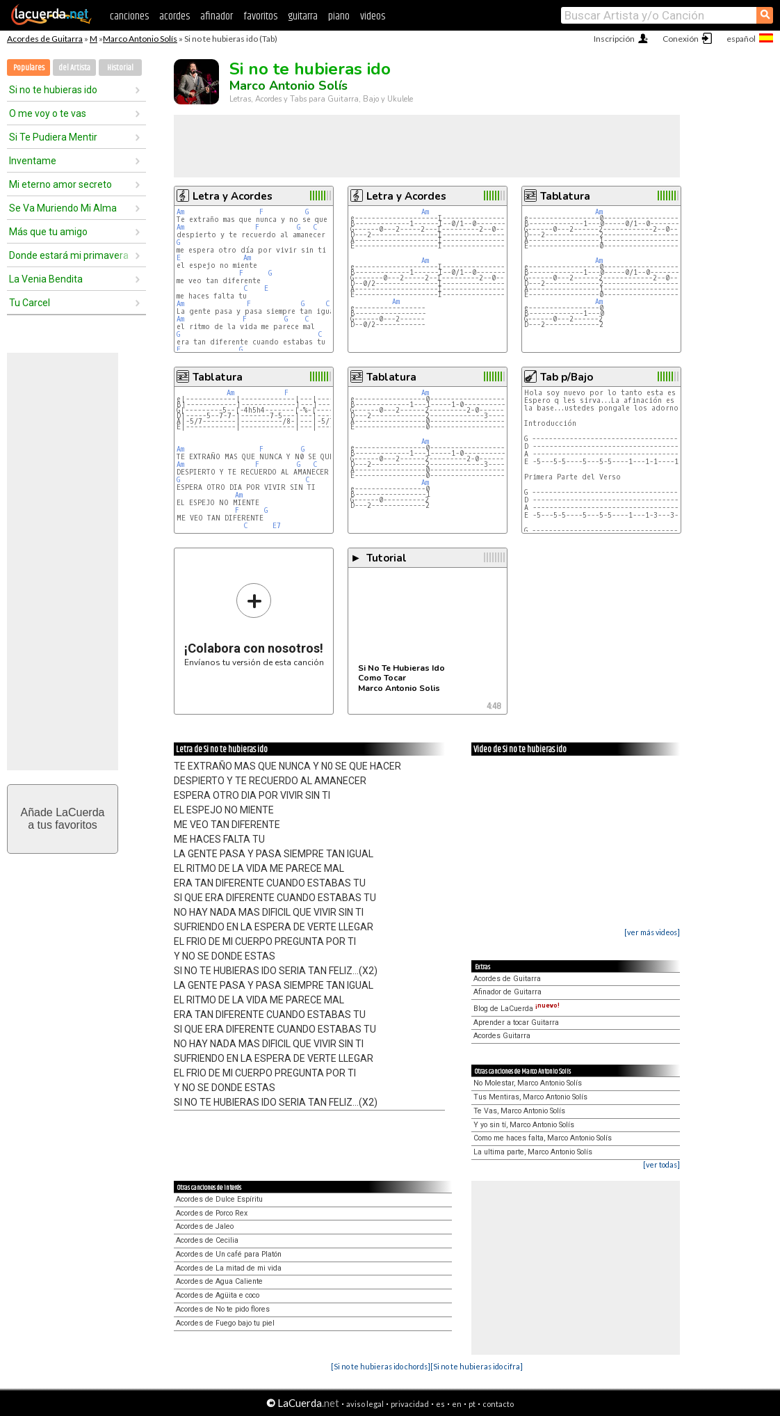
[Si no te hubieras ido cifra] (476, 1366)
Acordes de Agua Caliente (219, 1281)
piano (339, 16)
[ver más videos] (652, 932)
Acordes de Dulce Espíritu (219, 1199)
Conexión (681, 38)
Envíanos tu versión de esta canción (254, 624)
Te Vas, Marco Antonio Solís (519, 1110)
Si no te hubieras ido (53, 89)
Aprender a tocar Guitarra (516, 1022)
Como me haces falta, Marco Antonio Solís (542, 1138)
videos (372, 16)
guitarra (303, 16)
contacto (498, 1403)
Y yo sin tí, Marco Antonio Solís (523, 1124)
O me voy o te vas (47, 113)
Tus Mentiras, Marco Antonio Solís (530, 1096)
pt (472, 1403)
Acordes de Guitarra (45, 38)
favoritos (260, 16)
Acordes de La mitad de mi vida (229, 1268)
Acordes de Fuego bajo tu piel (225, 1323)
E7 (277, 525)
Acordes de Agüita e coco (217, 1295)
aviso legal (365, 1403)
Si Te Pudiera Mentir (53, 137)
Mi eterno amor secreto (60, 184)
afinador (216, 16)
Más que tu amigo (48, 231)
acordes (174, 16)
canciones (129, 16)
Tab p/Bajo (566, 377)
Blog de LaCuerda (516, 1008)
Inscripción (614, 38)
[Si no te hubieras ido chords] (380, 1366)
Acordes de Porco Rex (211, 1213)
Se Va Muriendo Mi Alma (63, 208)
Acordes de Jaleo (205, 1226)
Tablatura (565, 196)
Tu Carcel (29, 302)
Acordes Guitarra (501, 1035)
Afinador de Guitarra (507, 991)
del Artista (74, 67)
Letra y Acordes (233, 196)
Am (180, 211)
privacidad (410, 1403)
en (457, 1403)
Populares (28, 67)
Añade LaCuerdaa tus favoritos (63, 818)
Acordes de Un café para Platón (229, 1254)
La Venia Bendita (46, 279)
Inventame (32, 160)
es (440, 1403)
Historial (120, 67)
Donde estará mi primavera (69, 255)
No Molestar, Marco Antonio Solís (527, 1083)
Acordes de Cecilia (207, 1240)
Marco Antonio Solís (140, 38)
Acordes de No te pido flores (223, 1309)
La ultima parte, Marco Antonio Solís (532, 1151)
